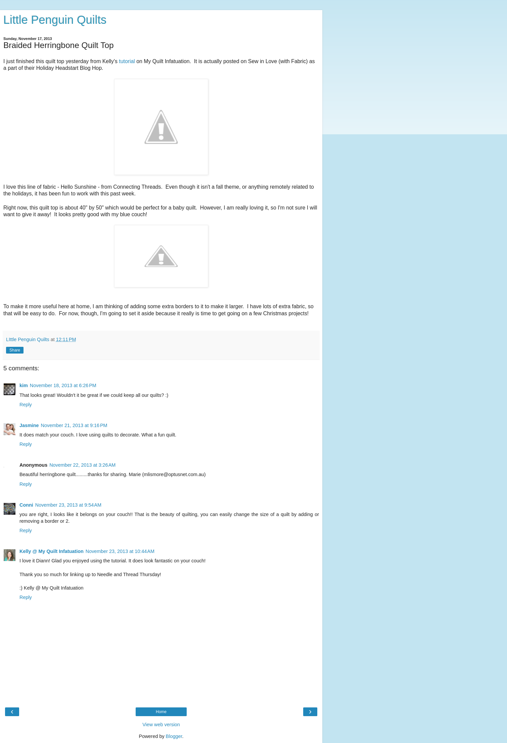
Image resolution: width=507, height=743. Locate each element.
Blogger (174, 736)
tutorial (127, 61)
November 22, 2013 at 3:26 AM (82, 465)
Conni (26, 505)
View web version (161, 724)
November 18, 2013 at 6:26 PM (63, 385)
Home (161, 711)
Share (14, 350)
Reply (25, 404)
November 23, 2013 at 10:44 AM (120, 551)
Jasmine (29, 425)
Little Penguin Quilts (54, 19)
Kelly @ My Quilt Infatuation (51, 551)
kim (23, 385)
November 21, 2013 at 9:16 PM (74, 425)
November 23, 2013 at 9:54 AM (68, 505)
